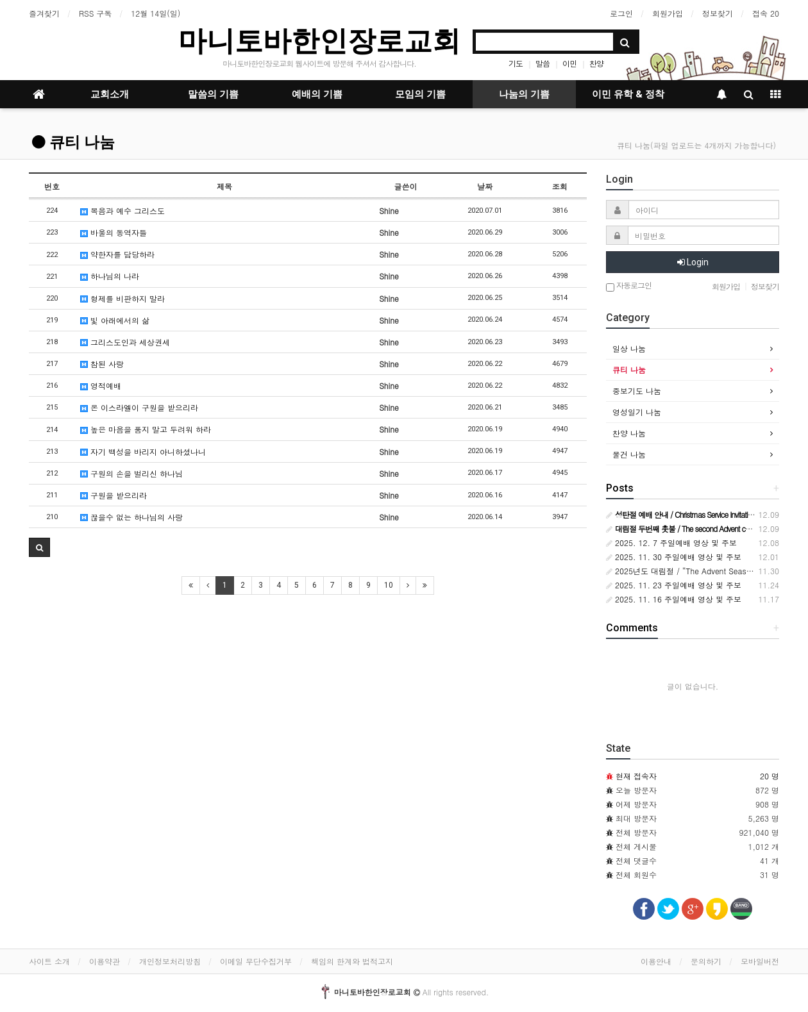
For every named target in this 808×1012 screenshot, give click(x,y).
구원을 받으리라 (113, 495)
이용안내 (656, 961)
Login (693, 262)
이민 (569, 63)
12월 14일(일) (155, 13)
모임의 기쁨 (420, 94)
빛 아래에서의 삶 (114, 320)
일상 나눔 (629, 348)
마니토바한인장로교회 (319, 40)
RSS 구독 (95, 13)
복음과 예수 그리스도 (122, 210)
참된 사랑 (102, 363)
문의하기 (706, 961)
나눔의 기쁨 (524, 94)
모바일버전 (760, 961)
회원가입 (667, 13)
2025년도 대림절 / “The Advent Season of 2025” (697, 570)
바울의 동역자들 (113, 232)
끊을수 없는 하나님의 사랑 (131, 516)
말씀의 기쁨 (213, 94)
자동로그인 (629, 286)
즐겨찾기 (44, 13)
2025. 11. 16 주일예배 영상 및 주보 (673, 598)
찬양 (596, 63)
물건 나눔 (629, 454)
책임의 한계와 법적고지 (352, 961)
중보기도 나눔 (636, 390)
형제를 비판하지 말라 (122, 298)
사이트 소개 (49, 961)
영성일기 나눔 (636, 411)
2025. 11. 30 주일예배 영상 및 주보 (673, 556)
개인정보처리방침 (170, 961)
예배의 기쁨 (317, 94)
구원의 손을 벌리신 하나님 (131, 473)
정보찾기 (717, 13)
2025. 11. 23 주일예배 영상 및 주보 (673, 584)
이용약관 (104, 961)
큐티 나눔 (73, 142)
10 (388, 585)
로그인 (621, 13)
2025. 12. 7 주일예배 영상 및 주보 (671, 542)
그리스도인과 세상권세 (125, 341)
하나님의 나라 (109, 275)
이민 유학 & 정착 (628, 94)
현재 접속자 (636, 775)
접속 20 (765, 13)
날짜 (484, 186)
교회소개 (109, 94)
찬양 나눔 (629, 432)
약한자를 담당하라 (117, 254)
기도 (516, 63)
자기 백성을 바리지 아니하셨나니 (143, 451)
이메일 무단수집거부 (256, 961)
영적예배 (100, 385)
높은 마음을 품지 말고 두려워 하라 (145, 429)
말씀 (542, 63)
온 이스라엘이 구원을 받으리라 (139, 407)
